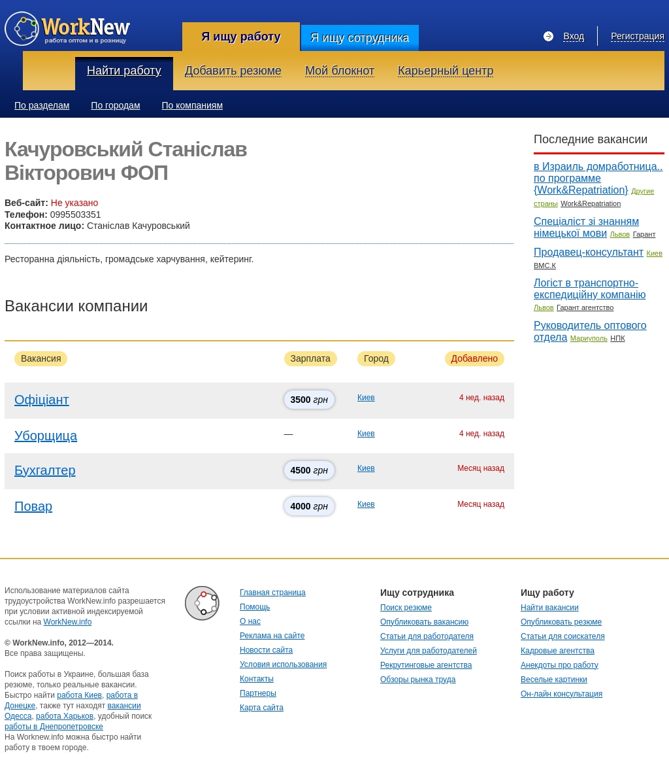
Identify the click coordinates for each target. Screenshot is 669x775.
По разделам (41, 105)
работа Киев (79, 695)
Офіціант (41, 399)
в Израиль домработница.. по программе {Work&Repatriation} (598, 178)
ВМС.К (545, 265)
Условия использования (283, 664)
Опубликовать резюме (561, 622)
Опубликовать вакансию (424, 622)
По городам (115, 105)
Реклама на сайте (272, 635)
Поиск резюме (406, 607)
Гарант (644, 234)
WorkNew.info (68, 622)
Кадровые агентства (558, 650)
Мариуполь (589, 338)
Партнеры (258, 693)
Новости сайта (266, 650)
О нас (250, 621)
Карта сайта (262, 707)
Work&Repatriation (591, 203)
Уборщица (45, 435)
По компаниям (192, 105)
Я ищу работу (240, 36)
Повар (33, 506)
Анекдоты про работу (559, 665)
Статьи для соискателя (563, 636)
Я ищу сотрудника (359, 37)
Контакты (257, 678)
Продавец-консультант (589, 252)
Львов (620, 234)
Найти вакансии (550, 607)
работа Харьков (64, 716)
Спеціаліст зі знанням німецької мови (586, 227)
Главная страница (273, 592)
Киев (366, 397)
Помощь (255, 606)
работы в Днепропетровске (54, 726)
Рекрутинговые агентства (426, 665)
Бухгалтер (45, 470)
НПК (617, 338)
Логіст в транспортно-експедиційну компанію (590, 288)
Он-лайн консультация (561, 693)
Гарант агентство (585, 307)
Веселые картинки (554, 679)
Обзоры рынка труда (417, 679)
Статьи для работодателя (427, 636)
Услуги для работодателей (428, 650)
